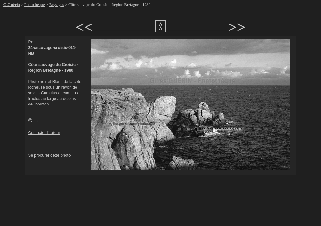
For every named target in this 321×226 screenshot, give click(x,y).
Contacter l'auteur (44, 132)
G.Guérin (11, 4)
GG (36, 121)
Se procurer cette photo (49, 155)
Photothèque (34, 4)
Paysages (56, 4)
